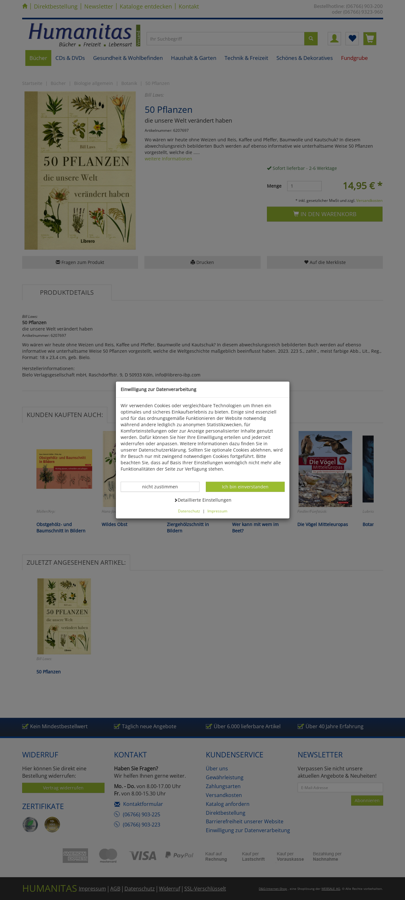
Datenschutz (189, 510)
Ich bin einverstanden (245, 486)
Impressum (217, 510)
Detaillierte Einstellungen (202, 500)
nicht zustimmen (163, 486)
